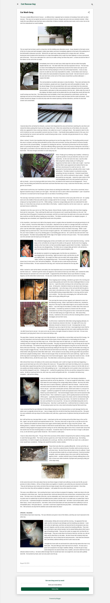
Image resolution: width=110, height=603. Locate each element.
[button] (89, 12)
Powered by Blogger (55, 598)
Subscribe (55, 589)
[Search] (92, 4)
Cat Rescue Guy (28, 4)
